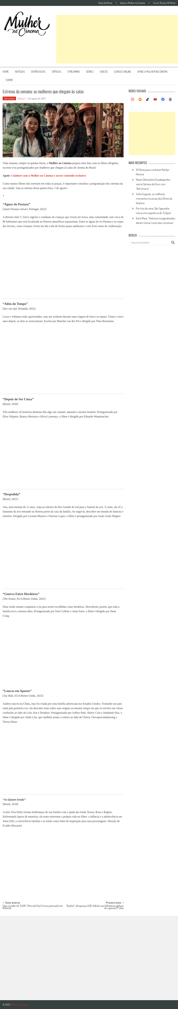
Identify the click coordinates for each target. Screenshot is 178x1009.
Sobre (9, 80)
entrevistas (38, 71)
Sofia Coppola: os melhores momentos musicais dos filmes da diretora (154, 198)
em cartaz (9, 98)
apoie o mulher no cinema (152, 71)
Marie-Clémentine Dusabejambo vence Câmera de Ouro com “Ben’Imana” (153, 184)
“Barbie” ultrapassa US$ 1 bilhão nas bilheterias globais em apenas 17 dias (95, 907)
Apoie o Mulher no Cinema (132, 3)
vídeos (104, 71)
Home (6, 71)
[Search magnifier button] (173, 242)
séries (90, 71)
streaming (73, 71)
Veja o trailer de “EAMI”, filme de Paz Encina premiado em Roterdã (33, 907)
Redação (21, 98)
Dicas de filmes (105, 3)
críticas (56, 71)
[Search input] (150, 242)
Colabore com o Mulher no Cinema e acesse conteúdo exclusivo (48, 175)
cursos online (122, 71)
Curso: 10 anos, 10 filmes (164, 3)
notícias (20, 71)
